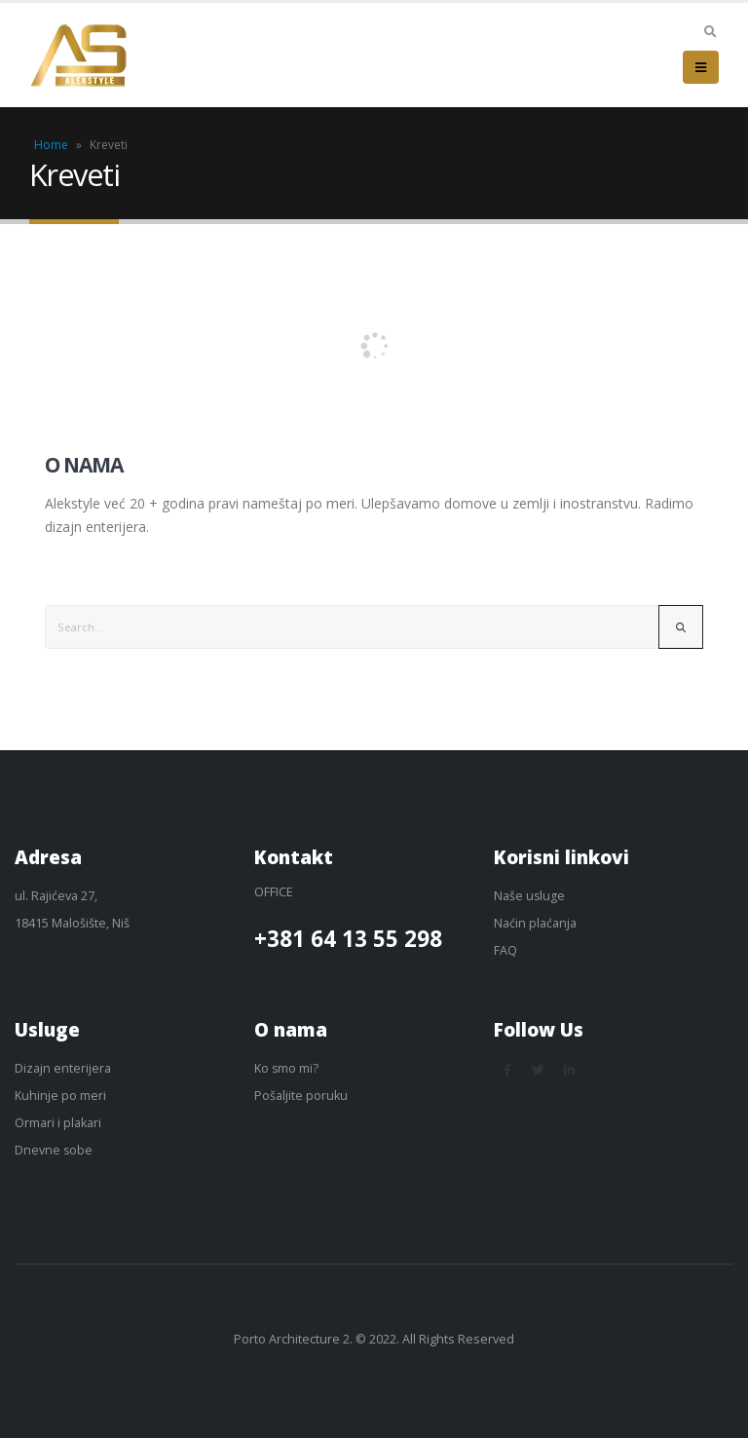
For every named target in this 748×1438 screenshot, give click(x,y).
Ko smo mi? (286, 1068)
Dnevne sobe (54, 1150)
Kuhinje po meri (60, 1095)
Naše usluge (530, 896)
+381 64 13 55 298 (348, 939)
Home (51, 144)
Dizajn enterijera (63, 1068)
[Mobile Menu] (701, 67)
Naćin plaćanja (535, 923)
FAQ (505, 950)
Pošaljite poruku (301, 1095)
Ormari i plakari (58, 1123)
